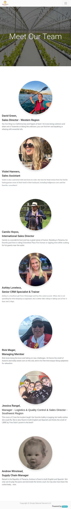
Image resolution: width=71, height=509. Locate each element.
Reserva (64, 506)
